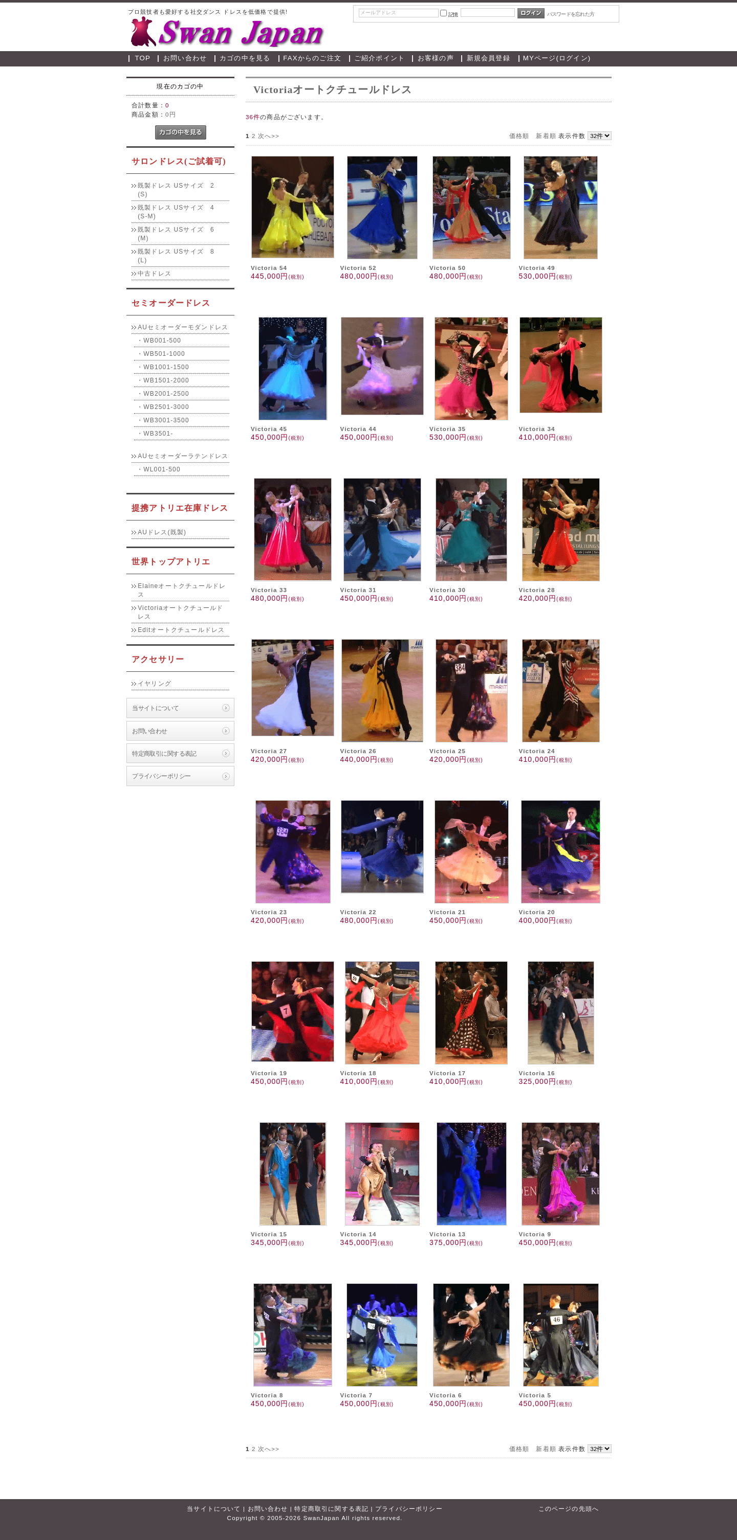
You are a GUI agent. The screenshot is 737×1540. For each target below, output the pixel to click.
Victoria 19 (269, 1073)
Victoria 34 (537, 428)
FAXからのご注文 (312, 58)
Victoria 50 (447, 267)
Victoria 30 (447, 589)
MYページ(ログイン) (557, 58)
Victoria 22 (358, 912)
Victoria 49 (537, 267)
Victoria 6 (445, 1395)
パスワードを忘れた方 (571, 14)
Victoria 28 (537, 589)
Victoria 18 (358, 1073)
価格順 (519, 135)
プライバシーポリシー (161, 776)
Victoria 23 (269, 912)
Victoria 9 (535, 1234)
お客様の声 (436, 58)
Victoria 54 (269, 267)
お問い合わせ (185, 58)
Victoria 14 (358, 1234)
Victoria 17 (447, 1073)
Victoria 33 (269, 589)
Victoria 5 (535, 1395)
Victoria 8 (267, 1395)
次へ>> (268, 135)
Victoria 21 (447, 912)
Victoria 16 (537, 1073)
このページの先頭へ (568, 1508)
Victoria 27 (269, 751)
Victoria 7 (356, 1395)
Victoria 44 (358, 428)
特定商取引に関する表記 (164, 753)
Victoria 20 (537, 912)
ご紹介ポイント (379, 58)
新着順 (546, 135)
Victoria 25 (447, 751)
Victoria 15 (269, 1234)
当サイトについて (155, 708)
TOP (143, 58)
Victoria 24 (537, 751)
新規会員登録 (488, 58)
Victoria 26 (358, 751)
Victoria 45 (269, 428)
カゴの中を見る (245, 58)
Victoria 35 (447, 428)
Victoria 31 (358, 589)
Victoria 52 (358, 267)
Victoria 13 (447, 1234)
